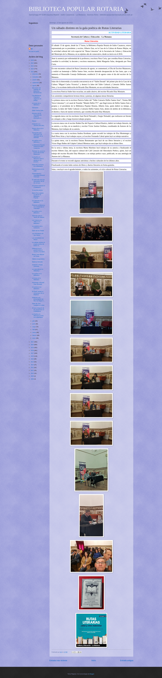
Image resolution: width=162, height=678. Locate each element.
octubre (34, 80)
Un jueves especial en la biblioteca (38, 186)
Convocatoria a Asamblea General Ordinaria (38, 175)
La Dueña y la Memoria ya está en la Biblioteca (37, 315)
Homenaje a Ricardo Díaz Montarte (38, 283)
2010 (32, 373)
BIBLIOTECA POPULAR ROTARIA (76, 8)
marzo (34, 332)
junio (34, 324)
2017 (32, 353)
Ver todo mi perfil (34, 51)
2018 (32, 350)
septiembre (35, 82)
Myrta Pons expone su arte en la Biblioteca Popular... (38, 195)
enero (34, 338)
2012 (32, 367)
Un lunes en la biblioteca (36, 278)
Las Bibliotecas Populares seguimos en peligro (36, 98)
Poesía (34, 121)
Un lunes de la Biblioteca (36, 104)
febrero (34, 335)
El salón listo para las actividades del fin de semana (38, 181)
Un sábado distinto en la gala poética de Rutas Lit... (38, 244)
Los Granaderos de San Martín (37, 234)
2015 (32, 359)
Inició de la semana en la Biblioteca (38, 165)
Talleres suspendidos (38, 259)
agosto (34, 85)
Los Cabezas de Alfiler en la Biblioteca (37, 221)
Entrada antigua (126, 660)
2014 (32, 362)
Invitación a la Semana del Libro (38, 124)
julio (33, 321)
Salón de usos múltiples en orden (38, 304)
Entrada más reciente (58, 660)
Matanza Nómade (37, 262)
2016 (32, 356)
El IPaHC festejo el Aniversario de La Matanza (38, 293)
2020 (32, 344)
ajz (32, 48)
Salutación (35, 107)
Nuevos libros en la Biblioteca (37, 129)
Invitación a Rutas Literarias (37, 265)
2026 (32, 60)
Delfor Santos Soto (37, 110)
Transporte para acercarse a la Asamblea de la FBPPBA (37, 135)
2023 (32, 69)
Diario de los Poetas (38, 230)
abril (33, 329)
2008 (32, 379)
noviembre (35, 77)
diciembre (35, 74)
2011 (32, 370)
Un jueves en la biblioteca (36, 287)
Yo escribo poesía (37, 190)
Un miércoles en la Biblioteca (37, 201)
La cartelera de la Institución (37, 226)
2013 (32, 364)
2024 (32, 66)
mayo (34, 327)
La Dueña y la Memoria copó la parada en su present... (37, 159)
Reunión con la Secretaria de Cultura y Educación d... (37, 116)
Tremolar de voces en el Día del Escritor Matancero (38, 152)
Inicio (93, 660)
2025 (32, 63)
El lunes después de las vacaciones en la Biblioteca (38, 309)
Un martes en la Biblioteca (37, 141)
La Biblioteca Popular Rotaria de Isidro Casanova (38, 146)
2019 (32, 347)
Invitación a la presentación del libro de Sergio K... (38, 299)
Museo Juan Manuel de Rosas (38, 255)
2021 (32, 342)
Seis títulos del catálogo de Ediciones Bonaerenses (37, 90)
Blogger (92, 674)
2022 (32, 71)
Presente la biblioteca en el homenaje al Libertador (38, 206)
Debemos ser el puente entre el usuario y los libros (38, 250)
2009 (32, 376)
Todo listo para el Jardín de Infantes (38, 216)
